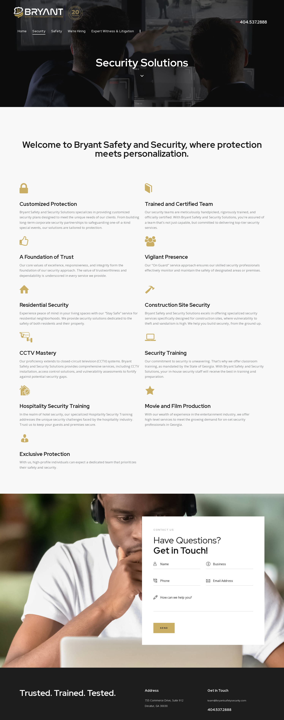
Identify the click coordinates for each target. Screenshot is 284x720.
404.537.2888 (219, 710)
